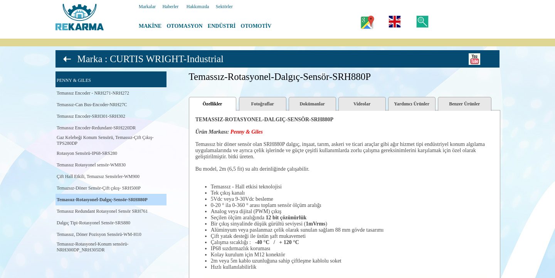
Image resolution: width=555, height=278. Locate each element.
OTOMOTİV (256, 26)
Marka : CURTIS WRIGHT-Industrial (150, 59)
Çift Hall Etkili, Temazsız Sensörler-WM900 (98, 176)
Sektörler (224, 6)
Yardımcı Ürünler (411, 104)
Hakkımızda (198, 6)
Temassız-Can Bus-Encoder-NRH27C (92, 104)
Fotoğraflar (262, 104)
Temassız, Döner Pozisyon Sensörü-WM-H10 (99, 234)
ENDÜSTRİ (221, 26)
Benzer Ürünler (464, 104)
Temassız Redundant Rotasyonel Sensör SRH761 (102, 211)
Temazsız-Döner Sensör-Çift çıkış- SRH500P (99, 188)
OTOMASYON (184, 26)
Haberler (170, 6)
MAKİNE (150, 26)
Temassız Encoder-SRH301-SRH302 (91, 116)
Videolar (361, 104)
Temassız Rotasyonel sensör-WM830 (91, 165)
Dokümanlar (312, 104)
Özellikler (212, 104)
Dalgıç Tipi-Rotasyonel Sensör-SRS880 (93, 222)
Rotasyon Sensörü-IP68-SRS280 (87, 153)
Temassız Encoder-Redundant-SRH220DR (96, 128)
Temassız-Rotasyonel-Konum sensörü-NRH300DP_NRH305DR (92, 247)
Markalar (147, 6)
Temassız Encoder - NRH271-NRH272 (93, 93)
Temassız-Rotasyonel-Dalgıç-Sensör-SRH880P (102, 199)
